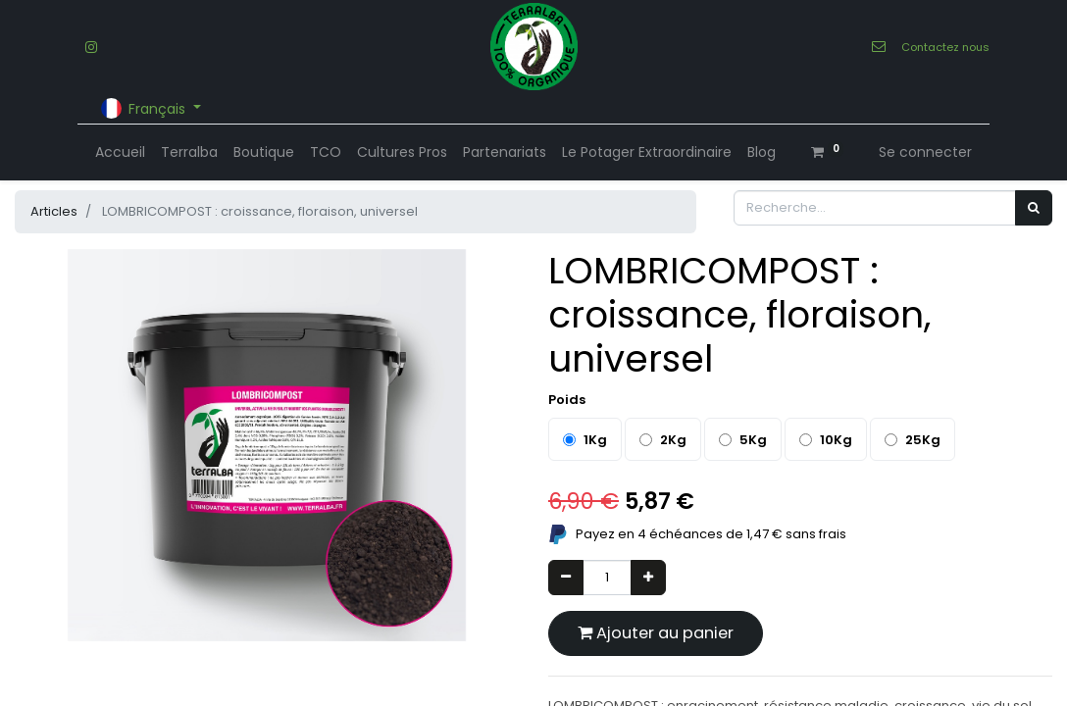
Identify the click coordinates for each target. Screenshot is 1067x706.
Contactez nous (945, 47)
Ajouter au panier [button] (656, 633)
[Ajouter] (648, 577)
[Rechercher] (1033, 208)
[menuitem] (120, 152)
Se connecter (925, 152)
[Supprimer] (566, 577)
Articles (53, 211)
